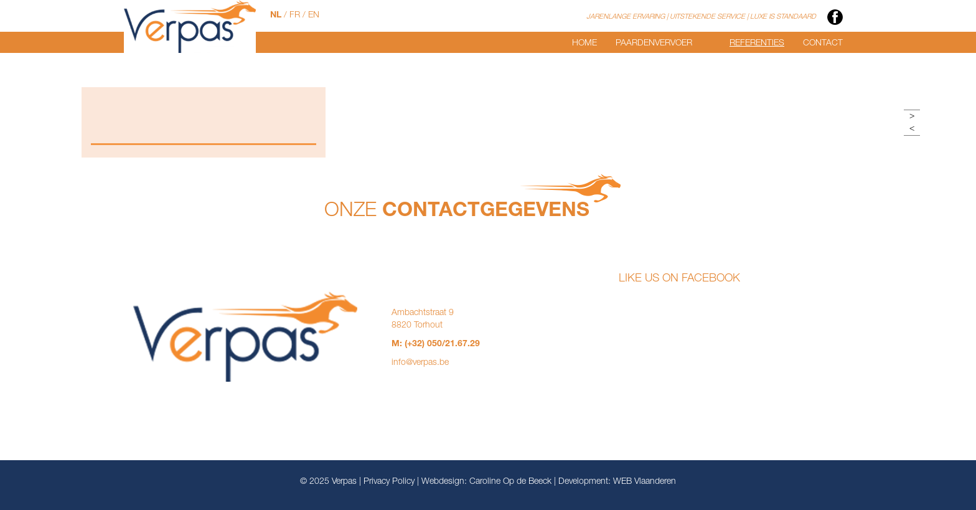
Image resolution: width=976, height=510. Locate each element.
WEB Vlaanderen (644, 482)
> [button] (911, 116)
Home (584, 43)
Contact (823, 43)
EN (313, 15)
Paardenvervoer (654, 43)
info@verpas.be (420, 363)
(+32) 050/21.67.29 (442, 344)
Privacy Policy (389, 482)
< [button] (911, 129)
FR (294, 15)
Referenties (757, 43)
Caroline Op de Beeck (510, 482)
